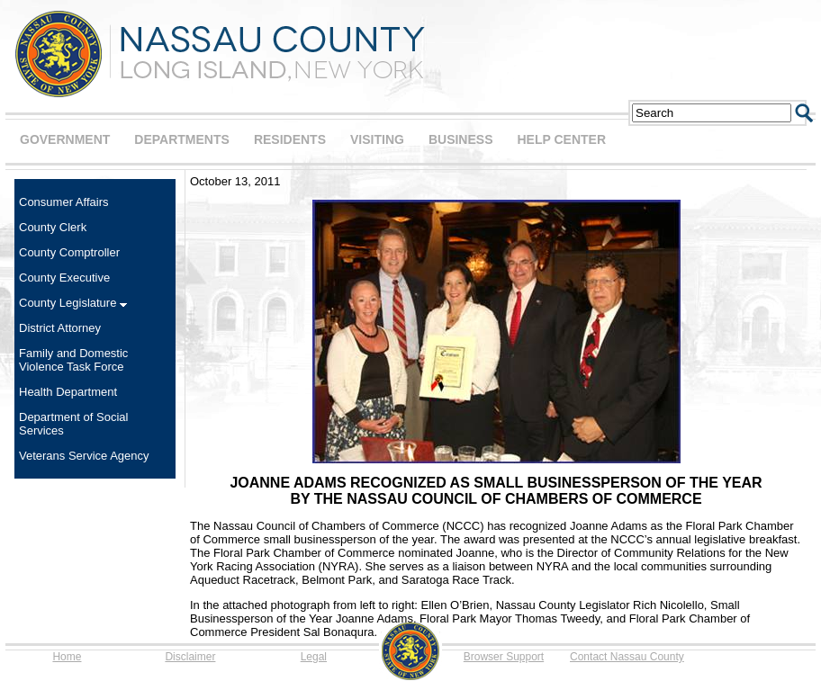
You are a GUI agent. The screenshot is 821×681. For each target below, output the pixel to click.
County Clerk (52, 227)
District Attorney (60, 328)
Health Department (68, 392)
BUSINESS (461, 139)
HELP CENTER (561, 139)
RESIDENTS (290, 139)
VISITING (377, 139)
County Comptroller (69, 252)
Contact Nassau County (627, 656)
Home (66, 656)
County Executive (64, 277)
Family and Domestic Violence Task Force (73, 359)
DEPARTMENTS (182, 139)
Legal (314, 656)
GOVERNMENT (65, 139)
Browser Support (504, 656)
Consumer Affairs (63, 202)
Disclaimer (190, 656)
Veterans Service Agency (84, 455)
